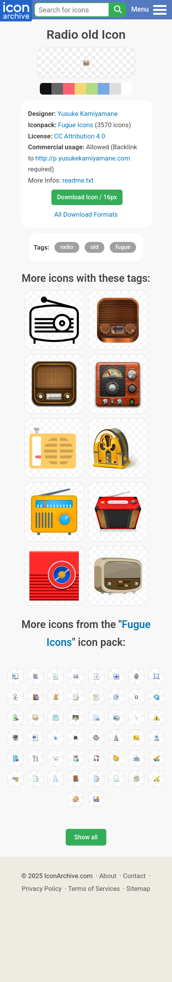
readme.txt (77, 180)
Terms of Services (94, 888)
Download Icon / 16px (87, 197)
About (108, 876)
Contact (134, 876)
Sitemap (138, 888)
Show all (85, 837)
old (94, 246)
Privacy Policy (41, 888)
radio (66, 246)
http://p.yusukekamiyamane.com (83, 158)
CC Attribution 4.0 (79, 136)
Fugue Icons (75, 125)
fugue (123, 246)
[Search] (117, 9)
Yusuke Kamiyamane (88, 113)
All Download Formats (86, 214)
